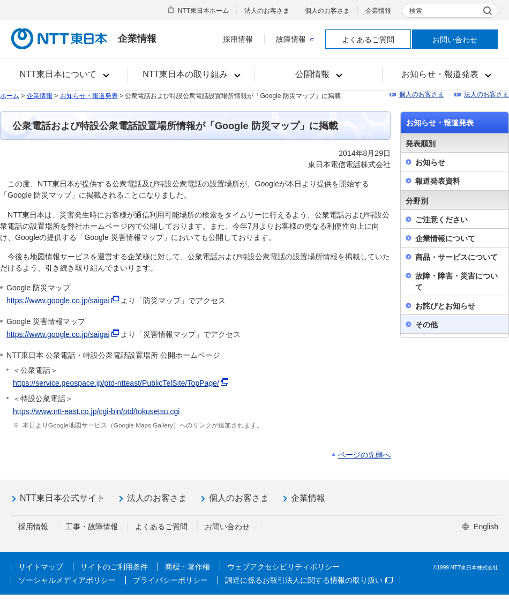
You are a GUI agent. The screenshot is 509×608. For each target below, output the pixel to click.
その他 (426, 324)
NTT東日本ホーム (203, 10)
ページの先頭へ (364, 455)
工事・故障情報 (91, 526)
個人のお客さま (327, 10)
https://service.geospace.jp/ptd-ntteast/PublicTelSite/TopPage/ (116, 383)
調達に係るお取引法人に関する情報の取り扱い (309, 580)
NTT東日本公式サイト (62, 497)
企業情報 (378, 10)
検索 (415, 10)
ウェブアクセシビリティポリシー (283, 566)
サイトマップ (40, 566)
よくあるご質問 (368, 39)
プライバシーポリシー (170, 580)
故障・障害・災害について (456, 281)
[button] (64, 74)
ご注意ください (441, 219)
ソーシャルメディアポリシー (67, 580)
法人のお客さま (266, 10)
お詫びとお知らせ (445, 306)
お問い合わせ (454, 39)
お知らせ (430, 162)
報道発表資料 (437, 181)
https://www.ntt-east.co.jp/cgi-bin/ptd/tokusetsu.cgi (96, 411)
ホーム (9, 96)
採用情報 (238, 39)
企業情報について (445, 238)
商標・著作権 (187, 566)
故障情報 (294, 39)
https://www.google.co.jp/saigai (58, 300)
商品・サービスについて (456, 257)
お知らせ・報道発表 (89, 96)
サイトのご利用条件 (114, 566)
